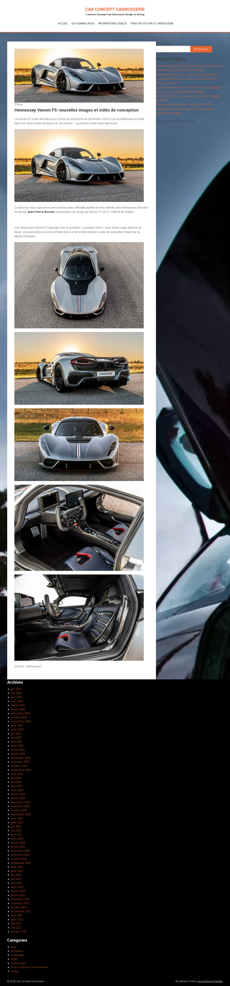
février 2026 (18, 705)
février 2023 (18, 842)
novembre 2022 (20, 854)
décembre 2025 (20, 713)
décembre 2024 (20, 757)
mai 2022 (16, 879)
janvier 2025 (18, 753)
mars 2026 (17, 701)
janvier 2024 (18, 798)
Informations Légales (112, 23)
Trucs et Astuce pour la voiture (29, 967)
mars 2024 (17, 790)
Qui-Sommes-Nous (83, 23)
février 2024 (18, 794)
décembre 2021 (20, 899)
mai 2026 (16, 693)
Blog (13, 947)
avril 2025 (16, 741)
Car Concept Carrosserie (115, 9)
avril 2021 (16, 927)
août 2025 (17, 725)
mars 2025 (17, 745)
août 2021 (17, 915)
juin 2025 (16, 733)
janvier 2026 (18, 709)
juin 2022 (16, 875)
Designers (17, 951)
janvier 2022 (18, 895)
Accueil (63, 23)
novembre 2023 (20, 806)
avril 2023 (16, 834)
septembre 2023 (21, 814)
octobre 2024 (19, 766)
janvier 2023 (18, 846)
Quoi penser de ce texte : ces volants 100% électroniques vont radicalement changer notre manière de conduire (185, 109)
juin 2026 (16, 689)
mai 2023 (16, 830)
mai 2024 (16, 782)
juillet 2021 (17, 919)
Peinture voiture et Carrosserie (152, 23)
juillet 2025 (17, 729)
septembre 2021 (21, 911)
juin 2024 (16, 778)
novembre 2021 (20, 903)
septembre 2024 (21, 770)
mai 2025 (16, 737)
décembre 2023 (20, 802)
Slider (14, 959)
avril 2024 (16, 786)
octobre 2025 (19, 717)
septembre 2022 (21, 863)
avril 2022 (16, 883)
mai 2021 (16, 923)
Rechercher (163, 43)
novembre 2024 (20, 761)
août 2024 (17, 774)
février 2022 (18, 891)
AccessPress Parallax (210, 981)
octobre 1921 (19, 931)
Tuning (15, 971)
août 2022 (17, 867)
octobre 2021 (19, 907)
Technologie (18, 963)
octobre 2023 (19, 810)
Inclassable (17, 955)
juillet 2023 (17, 822)
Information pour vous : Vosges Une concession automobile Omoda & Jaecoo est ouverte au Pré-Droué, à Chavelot (187, 79)
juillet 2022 (17, 871)
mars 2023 (17, 838)
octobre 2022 (19, 858)
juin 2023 (16, 826)
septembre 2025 (21, 721)
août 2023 (17, 818)
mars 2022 (17, 887)
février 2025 (18, 749)
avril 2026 (16, 697)
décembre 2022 (20, 850)
